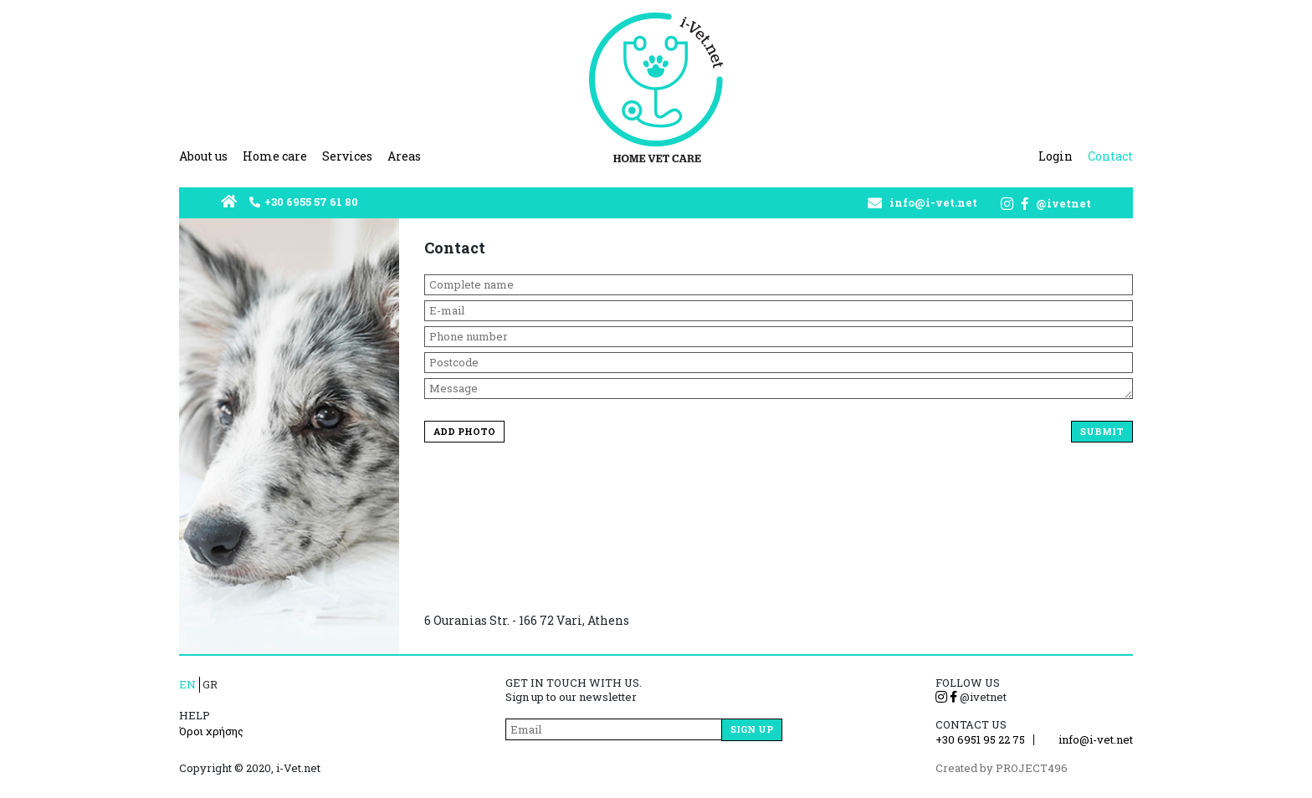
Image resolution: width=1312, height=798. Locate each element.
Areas (404, 156)
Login (1055, 156)
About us (203, 156)
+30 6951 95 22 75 (980, 739)
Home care (275, 156)
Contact (1110, 156)
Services (347, 156)
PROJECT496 (1032, 767)
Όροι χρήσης (211, 731)
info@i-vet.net (933, 202)
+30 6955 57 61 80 (311, 202)
